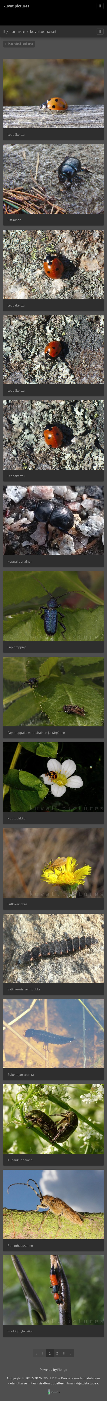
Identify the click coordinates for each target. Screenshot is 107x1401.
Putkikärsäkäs (17, 904)
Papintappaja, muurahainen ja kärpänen (36, 733)
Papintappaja (16, 647)
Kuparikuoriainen (20, 1160)
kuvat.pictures (16, 6)
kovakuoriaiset (43, 31)
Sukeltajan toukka (20, 1075)
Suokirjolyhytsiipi (20, 1331)
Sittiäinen (14, 220)
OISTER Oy (50, 1378)
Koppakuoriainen (19, 561)
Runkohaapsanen (20, 1246)
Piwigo (62, 1369)
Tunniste (17, 31)
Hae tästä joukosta (19, 44)
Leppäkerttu (16, 135)
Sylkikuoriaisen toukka (23, 989)
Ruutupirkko (16, 818)
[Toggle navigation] (100, 6)
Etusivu (4, 31)
